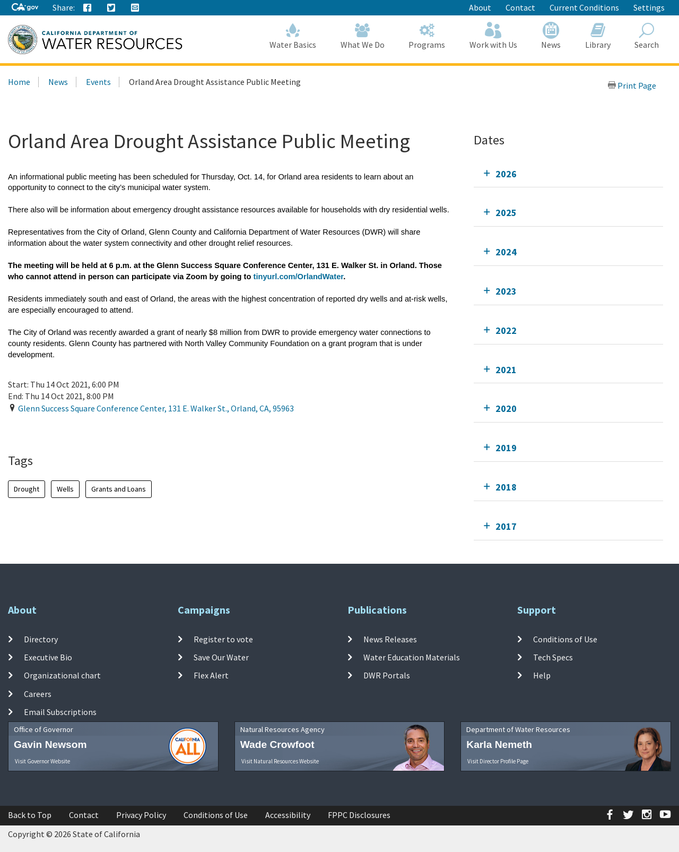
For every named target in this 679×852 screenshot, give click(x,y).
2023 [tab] (506, 291)
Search (647, 36)
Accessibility (287, 815)
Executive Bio (48, 657)
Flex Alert (211, 675)
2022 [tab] (506, 330)
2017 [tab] (506, 526)
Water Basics (293, 36)
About (480, 7)
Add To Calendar (49, 430)
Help (542, 675)
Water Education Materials (411, 657)
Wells (65, 489)
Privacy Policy (141, 815)
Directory (41, 639)
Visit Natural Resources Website (280, 761)
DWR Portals (386, 675)
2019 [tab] (506, 448)
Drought (26, 489)
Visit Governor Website (42, 761)
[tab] (568, 173)
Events (98, 81)
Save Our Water (221, 657)
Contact (520, 7)
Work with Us (493, 36)
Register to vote (223, 639)
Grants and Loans (118, 489)
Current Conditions (584, 7)
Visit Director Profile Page (497, 761)
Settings (649, 7)
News (551, 36)
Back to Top (29, 815)
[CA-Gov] (25, 7)
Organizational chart (62, 675)
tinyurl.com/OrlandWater (299, 276)
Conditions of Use (565, 639)
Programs (427, 36)
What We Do (362, 36)
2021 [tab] (506, 370)
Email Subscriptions (60, 712)
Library (598, 36)
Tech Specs (553, 657)
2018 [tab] (506, 487)
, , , (156, 408)
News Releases (390, 639)
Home (19, 81)
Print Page (631, 85)
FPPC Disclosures (359, 815)
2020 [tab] (506, 408)
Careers (37, 693)
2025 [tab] (506, 212)
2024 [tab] (506, 252)
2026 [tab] (506, 174)
